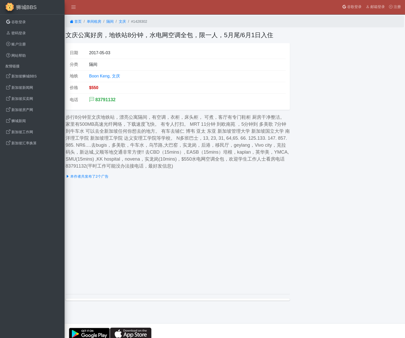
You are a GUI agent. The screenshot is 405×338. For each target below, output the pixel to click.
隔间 (110, 21)
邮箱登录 (375, 7)
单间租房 (94, 21)
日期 (74, 53)
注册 (395, 7)
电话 (74, 100)
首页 (76, 21)
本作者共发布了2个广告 (87, 176)
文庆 (122, 21)
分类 (74, 64)
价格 (74, 87)
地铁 (74, 76)
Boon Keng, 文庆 (104, 76)
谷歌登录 (352, 7)
